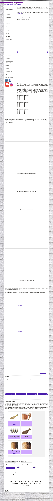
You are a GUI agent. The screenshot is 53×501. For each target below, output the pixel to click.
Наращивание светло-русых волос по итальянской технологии (26, 191)
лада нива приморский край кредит (9, 3)
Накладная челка (8, 58)
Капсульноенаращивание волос (14, 422)
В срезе (7, 46)
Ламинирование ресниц (9, 40)
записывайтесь (19, 13)
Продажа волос (8, 43)
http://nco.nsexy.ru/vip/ (7, 4)
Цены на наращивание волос (10, 7)
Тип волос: (7, 65)
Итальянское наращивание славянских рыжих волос (26, 280)
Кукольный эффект (8, 37)
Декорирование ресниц (9, 42)
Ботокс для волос (4, 2)
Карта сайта (7, 491)
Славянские (7, 68)
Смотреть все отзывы (43, 373)
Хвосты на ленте (8, 52)
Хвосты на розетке (8, 55)
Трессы (26, 436)
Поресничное (7, 33)
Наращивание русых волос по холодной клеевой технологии (26, 173)
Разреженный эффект (9, 34)
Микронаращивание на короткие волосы (9, 14)
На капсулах (7, 45)
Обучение (7, 74)
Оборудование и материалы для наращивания (9, 62)
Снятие (7, 26)
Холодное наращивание (9, 9)
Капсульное (7, 10)
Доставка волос (8, 72)
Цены (1, 2)
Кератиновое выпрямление (16, 2)
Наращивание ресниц (9, 30)
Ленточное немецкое (8, 17)
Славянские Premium (9, 71)
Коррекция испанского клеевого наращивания (26, 209)
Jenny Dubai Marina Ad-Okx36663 (16, 4)
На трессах (7, 48)
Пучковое (7, 31)
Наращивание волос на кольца (14, 436)
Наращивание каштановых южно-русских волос (26, 262)
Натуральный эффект (9, 39)
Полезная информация (9, 75)
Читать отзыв (20, 305)
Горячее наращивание (9, 20)
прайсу (19, 86)
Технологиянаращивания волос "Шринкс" (14, 451)
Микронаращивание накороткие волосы (26, 451)
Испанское (7, 12)
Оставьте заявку (10, 467)
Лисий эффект (8, 36)
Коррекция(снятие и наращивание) (9, 28)
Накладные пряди (8, 51)
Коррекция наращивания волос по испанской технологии (26, 155)
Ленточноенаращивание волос (26, 422)
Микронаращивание (8, 23)
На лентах (7, 49)
